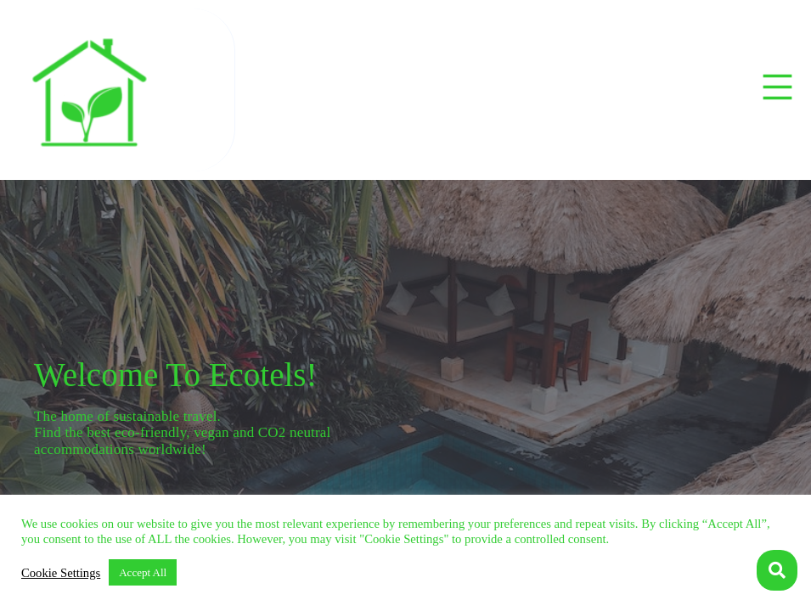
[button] (777, 90)
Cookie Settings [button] (60, 573)
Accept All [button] (142, 572)
